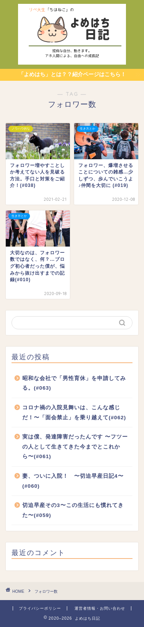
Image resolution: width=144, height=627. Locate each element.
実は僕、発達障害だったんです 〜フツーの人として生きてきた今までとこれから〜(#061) (75, 446)
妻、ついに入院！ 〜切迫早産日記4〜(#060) (73, 481)
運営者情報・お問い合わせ (99, 608)
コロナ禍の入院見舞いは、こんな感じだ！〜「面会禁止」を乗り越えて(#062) (74, 412)
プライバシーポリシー (40, 608)
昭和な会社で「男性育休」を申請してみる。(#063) (74, 383)
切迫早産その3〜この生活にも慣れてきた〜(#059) (73, 510)
